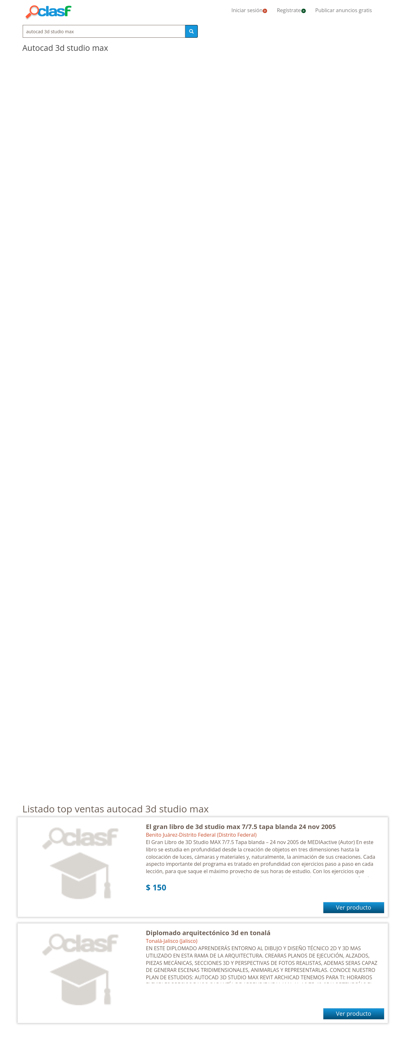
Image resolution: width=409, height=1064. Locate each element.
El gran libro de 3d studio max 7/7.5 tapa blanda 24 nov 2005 (241, 826)
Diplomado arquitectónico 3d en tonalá (208, 932)
